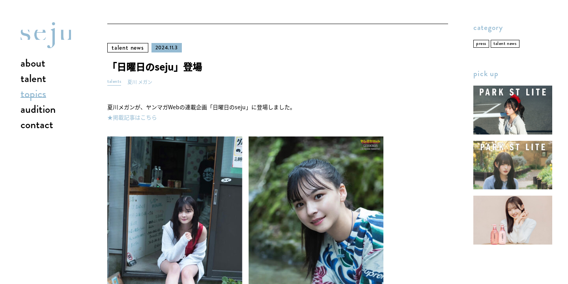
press (481, 43)
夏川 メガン (139, 82)
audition (38, 110)
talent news (128, 47)
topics (33, 94)
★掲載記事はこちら (132, 117)
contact (37, 125)
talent (33, 79)
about (33, 63)
